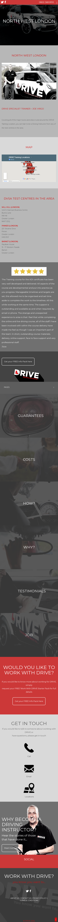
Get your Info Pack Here (29, 701)
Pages (29, 387)
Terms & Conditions (29, 900)
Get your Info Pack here (18, 361)
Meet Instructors (12, 848)
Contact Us (26, 898)
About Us (15, 898)
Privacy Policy (40, 898)
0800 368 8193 (46, 2)
